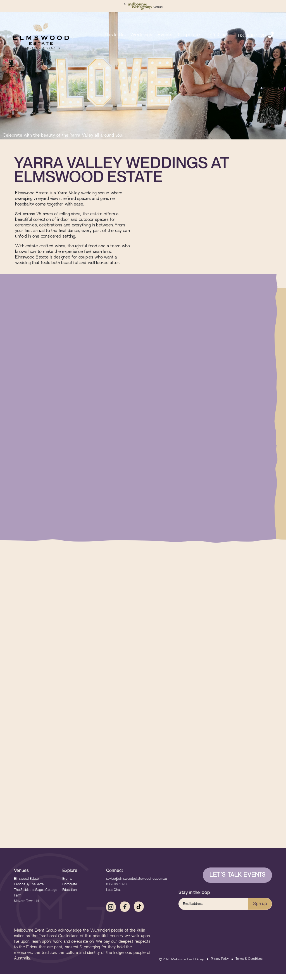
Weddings (141, 35)
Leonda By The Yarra (28, 884)
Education (69, 889)
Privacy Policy (220, 959)
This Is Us (114, 35)
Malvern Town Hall (26, 901)
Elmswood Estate (26, 878)
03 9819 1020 (256, 35)
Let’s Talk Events (237, 875)
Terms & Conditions (248, 959)
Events (165, 35)
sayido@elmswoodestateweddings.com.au (136, 878)
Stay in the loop (194, 892)
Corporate (189, 35)
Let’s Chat (217, 35)
